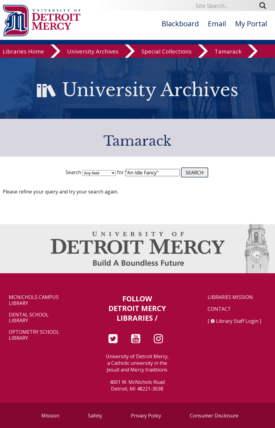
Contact (219, 309)
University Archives (92, 53)
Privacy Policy (146, 415)
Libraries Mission (230, 297)
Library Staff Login (237, 321)
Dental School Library (29, 317)
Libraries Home (23, 53)
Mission (50, 415)
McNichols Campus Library (34, 300)
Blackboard (180, 23)
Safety (95, 415)
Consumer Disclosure (214, 415)
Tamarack (228, 53)
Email (217, 23)
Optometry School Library (34, 335)
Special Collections (166, 53)
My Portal (251, 23)
